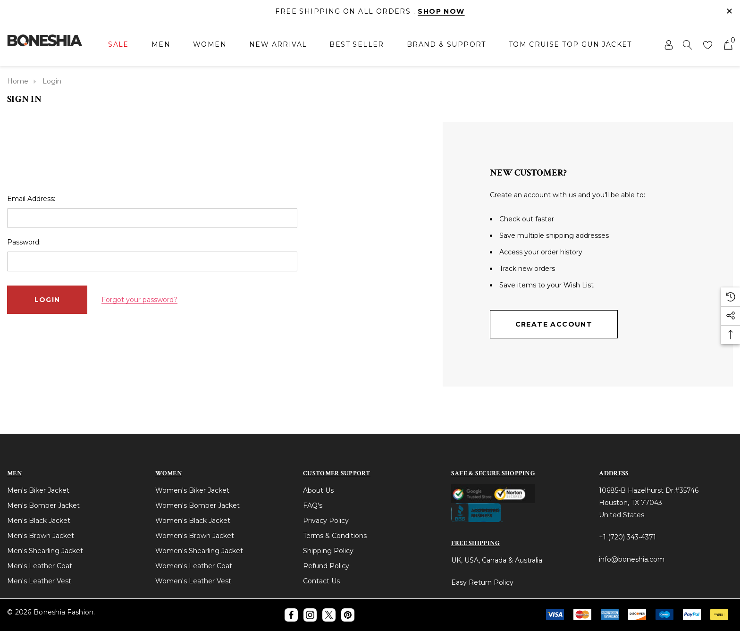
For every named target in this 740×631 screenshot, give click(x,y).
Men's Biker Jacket (38, 490)
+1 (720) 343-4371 (627, 537)
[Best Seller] (356, 44)
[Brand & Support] (446, 44)
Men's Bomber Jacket (43, 505)
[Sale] (118, 45)
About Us (318, 490)
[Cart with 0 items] (727, 44)
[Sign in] (668, 44)
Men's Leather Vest (39, 581)
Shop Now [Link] (441, 11)
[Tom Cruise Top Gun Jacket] (570, 44)
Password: (24, 242)
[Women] (210, 45)
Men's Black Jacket (38, 520)
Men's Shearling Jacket (45, 551)
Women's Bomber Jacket (197, 505)
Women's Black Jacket (192, 520)
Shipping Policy (328, 551)
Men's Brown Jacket (40, 535)
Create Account (554, 324)
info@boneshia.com (631, 559)
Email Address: (31, 198)
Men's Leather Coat (39, 566)
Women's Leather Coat (193, 566)
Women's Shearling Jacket (199, 551)
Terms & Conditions (335, 535)
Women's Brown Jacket (194, 535)
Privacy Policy (326, 520)
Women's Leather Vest (193, 581)
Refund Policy (326, 566)
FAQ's (312, 505)
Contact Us (321, 581)
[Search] (687, 44)
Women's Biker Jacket (192, 490)
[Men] (160, 45)
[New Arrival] (278, 44)
